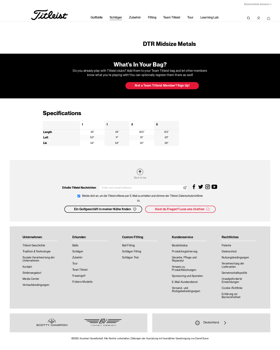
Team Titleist (171, 17)
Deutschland (211, 323)
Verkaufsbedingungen (36, 285)
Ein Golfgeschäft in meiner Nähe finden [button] (105, 209)
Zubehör (135, 17)
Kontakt (27, 267)
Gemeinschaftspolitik (234, 273)
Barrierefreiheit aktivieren (257, 4)
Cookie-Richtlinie (232, 288)
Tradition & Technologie (37, 251)
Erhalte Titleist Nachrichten (79, 188)
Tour (190, 17)
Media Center (31, 279)
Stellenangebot (32, 273)
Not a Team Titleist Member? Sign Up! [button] (162, 85)
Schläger (116, 17)
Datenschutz (229, 251)
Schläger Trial (130, 257)
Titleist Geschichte (34, 245)
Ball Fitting (128, 245)
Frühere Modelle (82, 282)
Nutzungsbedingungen (235, 257)
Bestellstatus (180, 245)
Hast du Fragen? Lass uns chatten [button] (183, 209)
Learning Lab (209, 17)
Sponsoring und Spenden (187, 276)
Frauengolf (78, 276)
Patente (226, 245)
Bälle (75, 245)
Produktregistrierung (185, 251)
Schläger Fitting (131, 251)
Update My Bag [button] (102, 86)
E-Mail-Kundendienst (185, 282)
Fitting (152, 17)
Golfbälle (97, 17)
